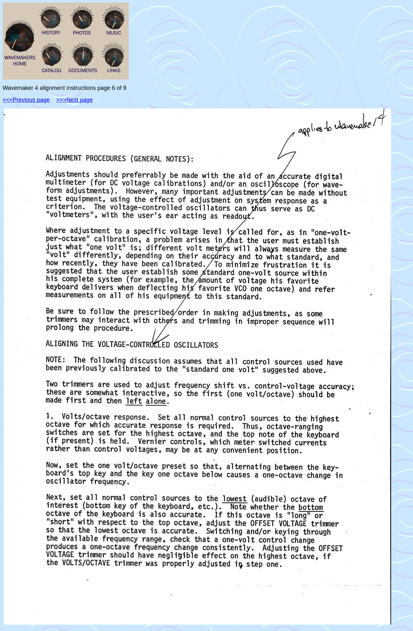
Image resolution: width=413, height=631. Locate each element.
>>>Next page (74, 100)
